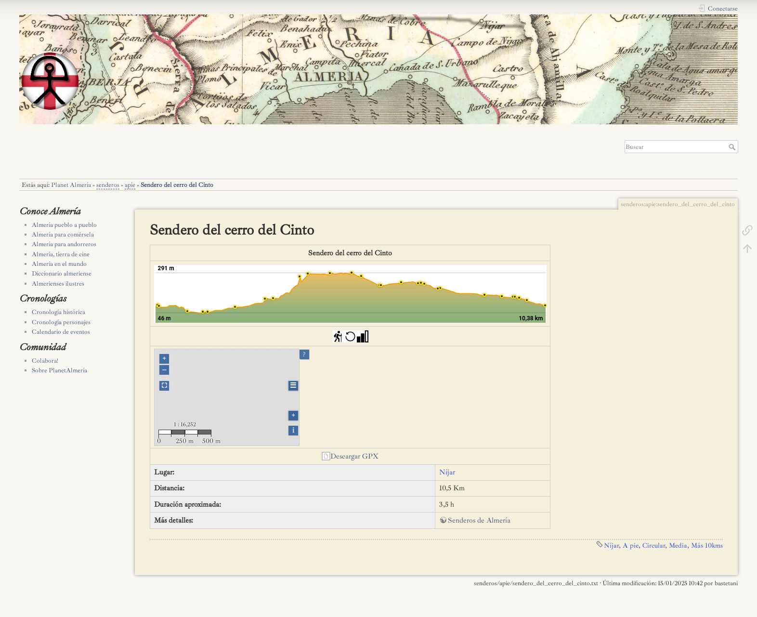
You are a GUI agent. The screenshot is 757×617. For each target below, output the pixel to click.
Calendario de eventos (61, 332)
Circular (653, 545)
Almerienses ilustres (58, 284)
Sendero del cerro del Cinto (177, 185)
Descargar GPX (354, 456)
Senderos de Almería (479, 520)
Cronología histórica (58, 312)
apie (130, 185)
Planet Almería (71, 185)
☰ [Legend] (293, 385)
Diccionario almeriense (61, 273)
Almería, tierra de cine (61, 254)
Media (678, 545)
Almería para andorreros (64, 244)
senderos (107, 185)
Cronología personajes (61, 322)
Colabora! (45, 361)
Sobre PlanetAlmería (59, 370)
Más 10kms (707, 545)
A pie (631, 545)
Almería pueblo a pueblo (64, 225)
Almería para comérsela (63, 234)
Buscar (733, 147)
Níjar (447, 472)
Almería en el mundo (59, 264)
